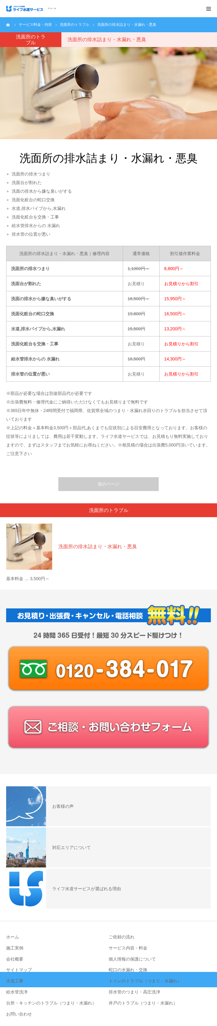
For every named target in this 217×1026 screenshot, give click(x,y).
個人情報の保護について (132, 959)
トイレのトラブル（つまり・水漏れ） (145, 980)
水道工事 (14, 980)
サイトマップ (19, 969)
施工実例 (14, 947)
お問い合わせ (19, 1014)
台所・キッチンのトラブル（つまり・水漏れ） (51, 1002)
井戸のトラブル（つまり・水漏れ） (143, 1002)
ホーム (12, 936)
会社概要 (14, 959)
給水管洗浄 (17, 991)
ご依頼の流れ (121, 936)
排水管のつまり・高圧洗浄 (134, 991)
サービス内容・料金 (128, 947)
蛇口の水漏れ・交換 (128, 969)
